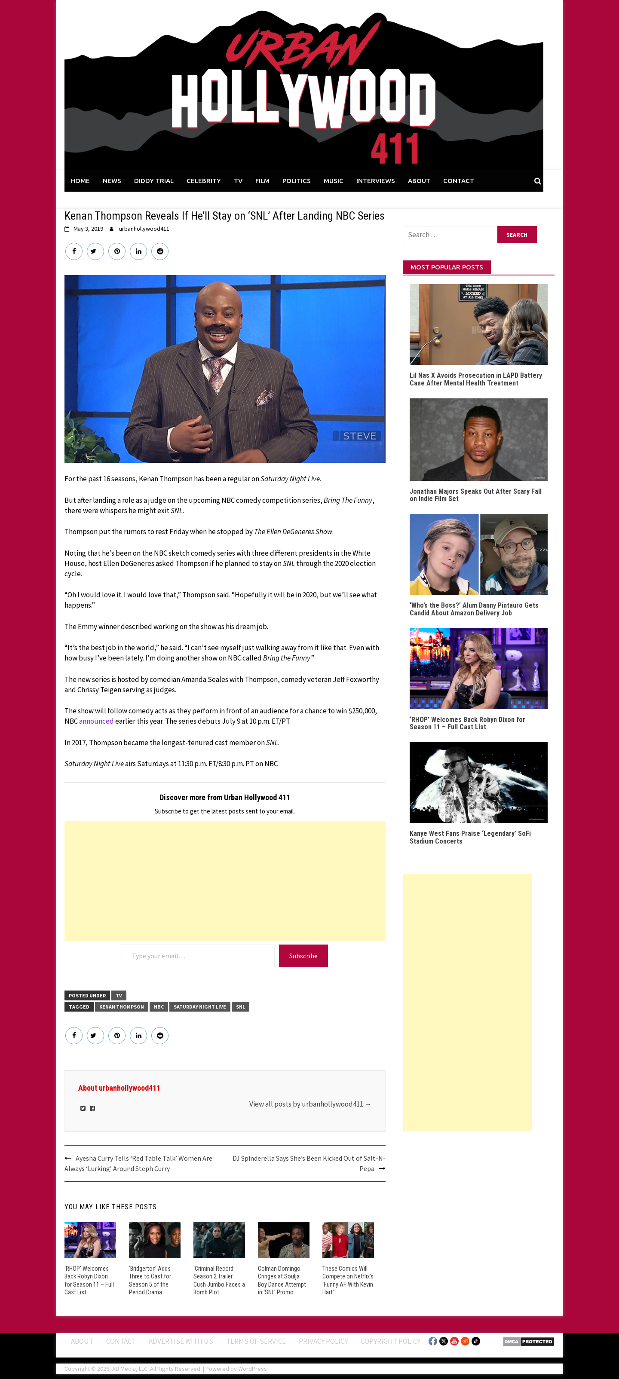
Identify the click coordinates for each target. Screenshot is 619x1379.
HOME (80, 180)
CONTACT (458, 180)
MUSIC (333, 180)
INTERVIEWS (375, 180)
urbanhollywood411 (144, 228)
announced (96, 721)
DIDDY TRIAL (154, 180)
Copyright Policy (390, 1340)
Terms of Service (256, 1340)
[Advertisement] (225, 881)
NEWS (112, 180)
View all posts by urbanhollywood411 (310, 1104)
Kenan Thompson (121, 1006)
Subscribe (303, 955)
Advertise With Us (181, 1340)
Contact (121, 1340)
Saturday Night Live (200, 1006)
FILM (262, 180)
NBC (159, 1006)
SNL (240, 1006)
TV (238, 180)
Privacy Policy (323, 1340)
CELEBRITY (204, 180)
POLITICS (296, 180)
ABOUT (419, 180)
